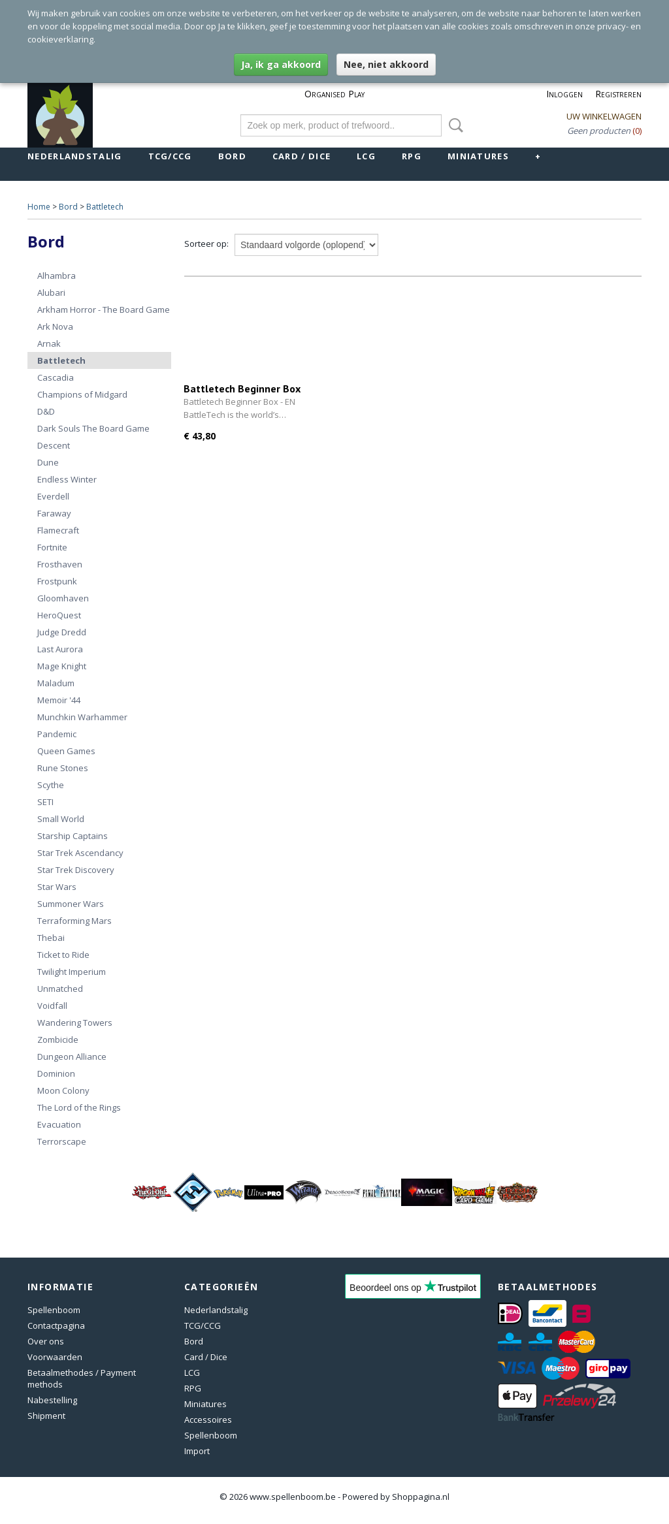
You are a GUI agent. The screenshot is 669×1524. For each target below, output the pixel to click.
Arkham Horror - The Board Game (103, 309)
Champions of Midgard (82, 394)
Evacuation (59, 1124)
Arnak (49, 343)
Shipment (46, 1415)
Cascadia (55, 377)
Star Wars (56, 887)
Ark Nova (55, 326)
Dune (48, 462)
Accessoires (208, 1419)
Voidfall (52, 1005)
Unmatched (60, 988)
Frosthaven (59, 564)
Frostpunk (57, 581)
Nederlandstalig (74, 156)
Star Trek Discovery (75, 870)
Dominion (56, 1073)
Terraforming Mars (74, 921)
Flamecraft (58, 530)
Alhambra (56, 275)
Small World (60, 819)
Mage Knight (61, 666)
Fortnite (52, 547)
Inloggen (564, 93)
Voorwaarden (54, 1357)
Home (38, 206)
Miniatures (478, 156)
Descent (53, 445)
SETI (45, 802)
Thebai (51, 938)
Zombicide (57, 1039)
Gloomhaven (63, 598)
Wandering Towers (74, 1022)
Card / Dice (301, 156)
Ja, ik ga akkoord (281, 64)
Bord (232, 156)
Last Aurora (60, 649)
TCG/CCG (170, 156)
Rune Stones (62, 768)
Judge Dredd (61, 632)
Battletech (104, 206)
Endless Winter (67, 479)
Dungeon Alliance (71, 1056)
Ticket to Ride (63, 954)
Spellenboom (53, 1310)
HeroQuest (59, 615)
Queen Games (66, 751)
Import (197, 1451)
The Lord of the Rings (79, 1107)
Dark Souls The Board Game (93, 428)
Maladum (55, 683)
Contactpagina (56, 1325)
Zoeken (453, 125)
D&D (46, 411)
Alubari (51, 292)
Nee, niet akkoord (386, 64)
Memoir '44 (58, 700)
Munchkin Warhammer (82, 717)
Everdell (53, 496)
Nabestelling (52, 1400)
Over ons (45, 1341)
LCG (366, 156)
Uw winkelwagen (604, 116)
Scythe (50, 785)
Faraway (54, 513)
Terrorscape (61, 1141)
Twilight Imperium (71, 971)
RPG (411, 156)
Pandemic (56, 734)
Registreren (618, 93)
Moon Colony (63, 1090)
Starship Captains (72, 836)
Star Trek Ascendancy (80, 853)
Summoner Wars (70, 904)
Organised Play (334, 93)
